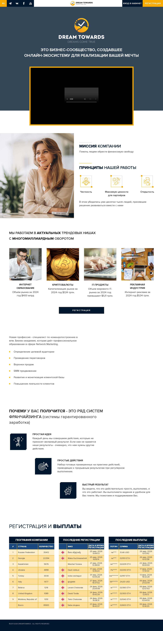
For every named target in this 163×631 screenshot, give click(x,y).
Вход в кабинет (132, 3)
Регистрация (153, 3)
